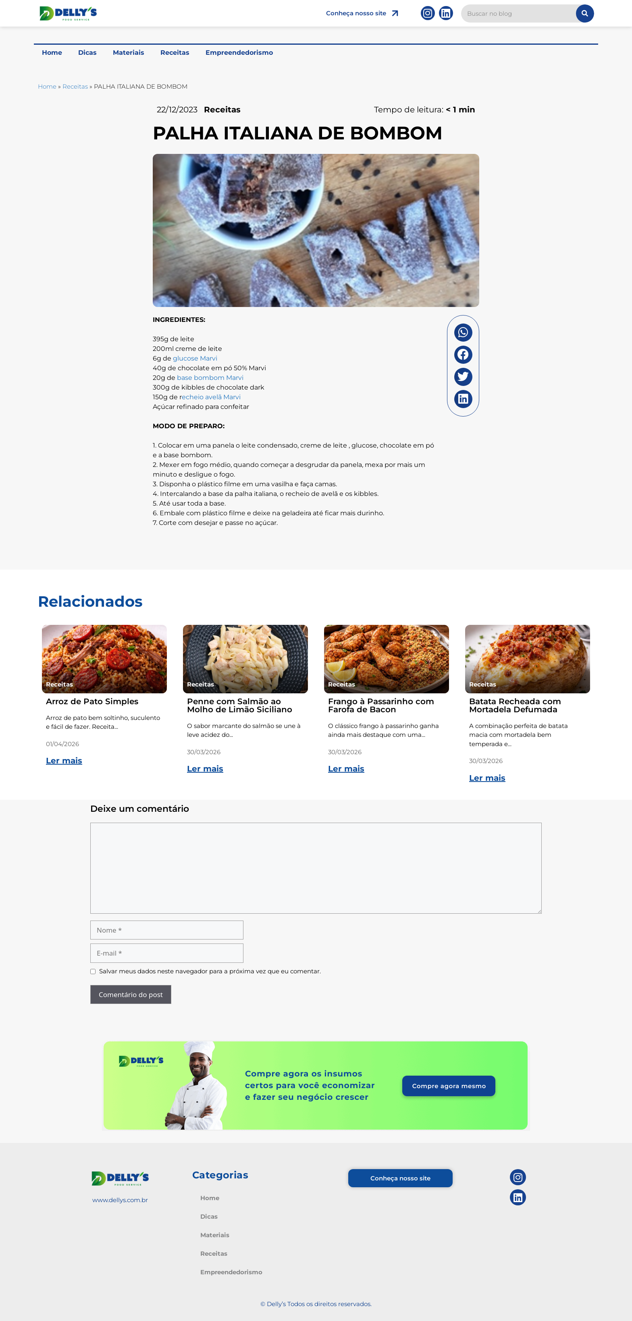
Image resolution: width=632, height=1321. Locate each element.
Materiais (128, 52)
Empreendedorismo (239, 52)
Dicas (87, 52)
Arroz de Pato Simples (92, 701)
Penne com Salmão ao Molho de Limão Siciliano (239, 705)
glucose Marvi (195, 358)
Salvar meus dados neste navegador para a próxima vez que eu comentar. (210, 971)
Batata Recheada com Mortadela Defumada (515, 705)
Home (52, 52)
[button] (463, 333)
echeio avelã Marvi (211, 397)
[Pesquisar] (585, 13)
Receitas (174, 52)
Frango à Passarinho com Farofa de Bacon (381, 705)
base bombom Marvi (210, 378)
